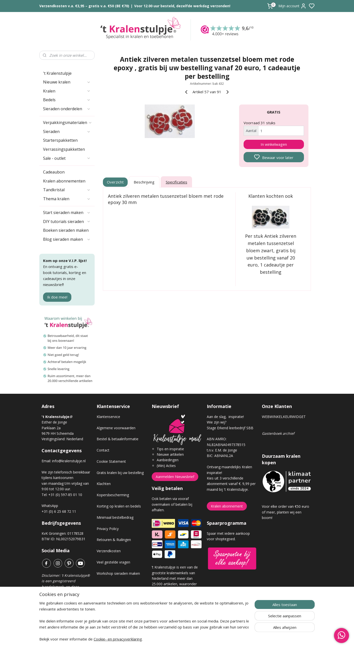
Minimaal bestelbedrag (115, 517)
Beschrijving (144, 182)
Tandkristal (67, 189)
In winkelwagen (274, 144)
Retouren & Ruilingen (114, 539)
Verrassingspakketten (64, 149)
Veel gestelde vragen (113, 562)
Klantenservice (108, 416)
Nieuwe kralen (67, 82)
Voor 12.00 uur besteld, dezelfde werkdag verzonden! (182, 6)
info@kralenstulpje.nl (69, 460)
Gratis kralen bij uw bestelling (120, 472)
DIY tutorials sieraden (67, 221)
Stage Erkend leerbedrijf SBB (230, 428)
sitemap (194, 639)
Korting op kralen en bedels (119, 506)
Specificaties (176, 182)
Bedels (67, 99)
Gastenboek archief (278, 433)
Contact (103, 450)
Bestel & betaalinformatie (117, 438)
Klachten (104, 483)
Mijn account (292, 6)
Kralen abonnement (227, 506)
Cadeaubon (54, 172)
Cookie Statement (111, 461)
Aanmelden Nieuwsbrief (175, 476)
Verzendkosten (109, 550)
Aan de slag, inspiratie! (225, 416)
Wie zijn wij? (216, 422)
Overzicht (115, 182)
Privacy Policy (108, 528)
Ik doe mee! (57, 297)
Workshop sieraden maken (118, 573)
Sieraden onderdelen (67, 109)
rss (205, 639)
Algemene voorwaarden (116, 428)
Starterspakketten (60, 140)
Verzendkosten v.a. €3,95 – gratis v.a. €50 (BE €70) (84, 6)
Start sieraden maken (67, 212)
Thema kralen (67, 199)
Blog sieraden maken (67, 239)
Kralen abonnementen (64, 181)
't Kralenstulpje (57, 73)
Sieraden (67, 131)
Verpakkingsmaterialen (67, 122)
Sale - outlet (67, 158)
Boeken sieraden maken (66, 230)
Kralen (67, 91)
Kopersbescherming (113, 494)
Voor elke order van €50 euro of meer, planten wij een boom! (285, 512)
